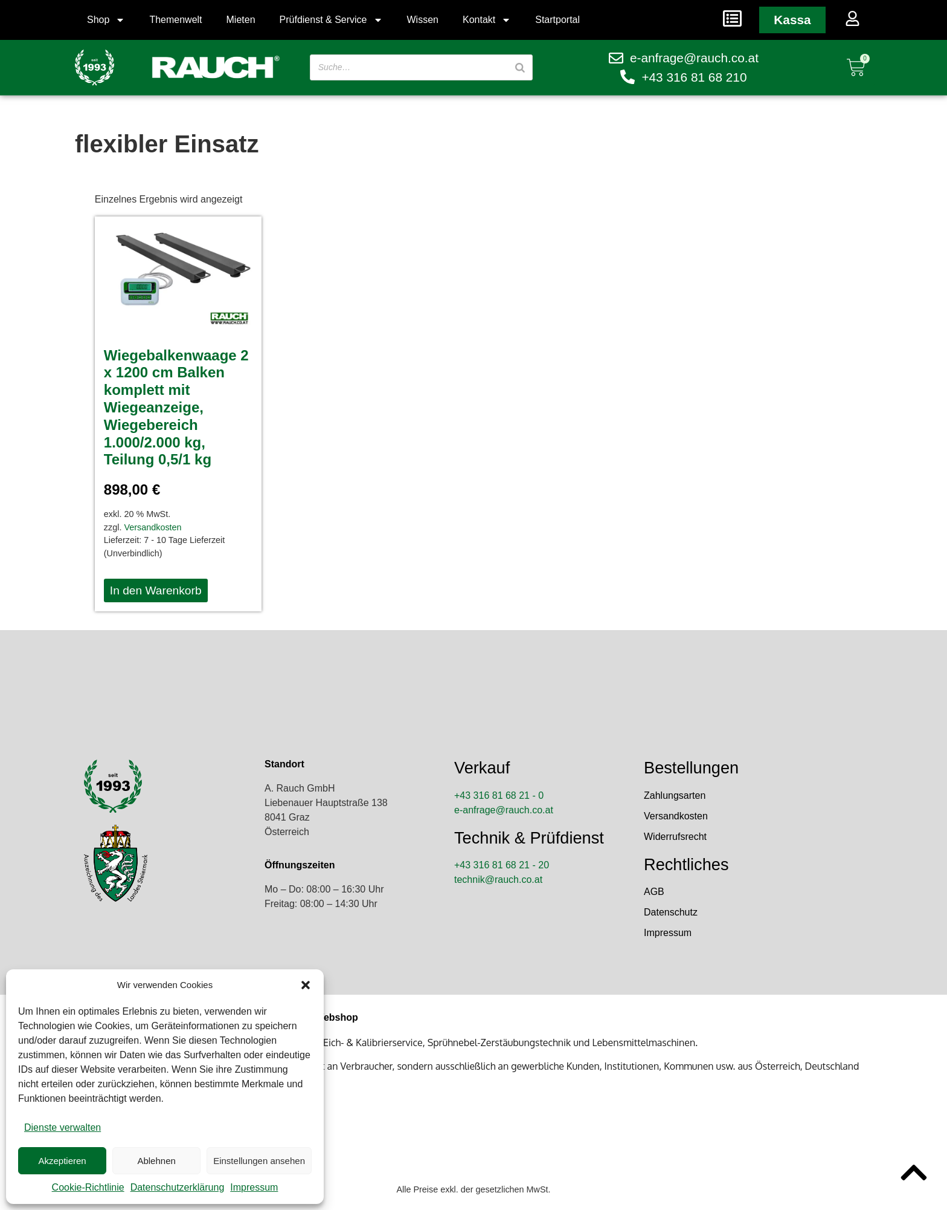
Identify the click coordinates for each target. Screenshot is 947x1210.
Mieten (240, 20)
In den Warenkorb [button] (156, 590)
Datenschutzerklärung (177, 1187)
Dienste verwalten (62, 1127)
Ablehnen (156, 1161)
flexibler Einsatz (167, 144)
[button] (306, 985)
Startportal (557, 20)
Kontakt (487, 20)
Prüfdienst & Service (331, 20)
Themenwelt (175, 20)
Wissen (422, 20)
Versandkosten (152, 527)
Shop (106, 20)
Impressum (254, 1187)
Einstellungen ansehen (259, 1161)
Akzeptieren (62, 1161)
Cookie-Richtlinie (88, 1187)
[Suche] (520, 67)
